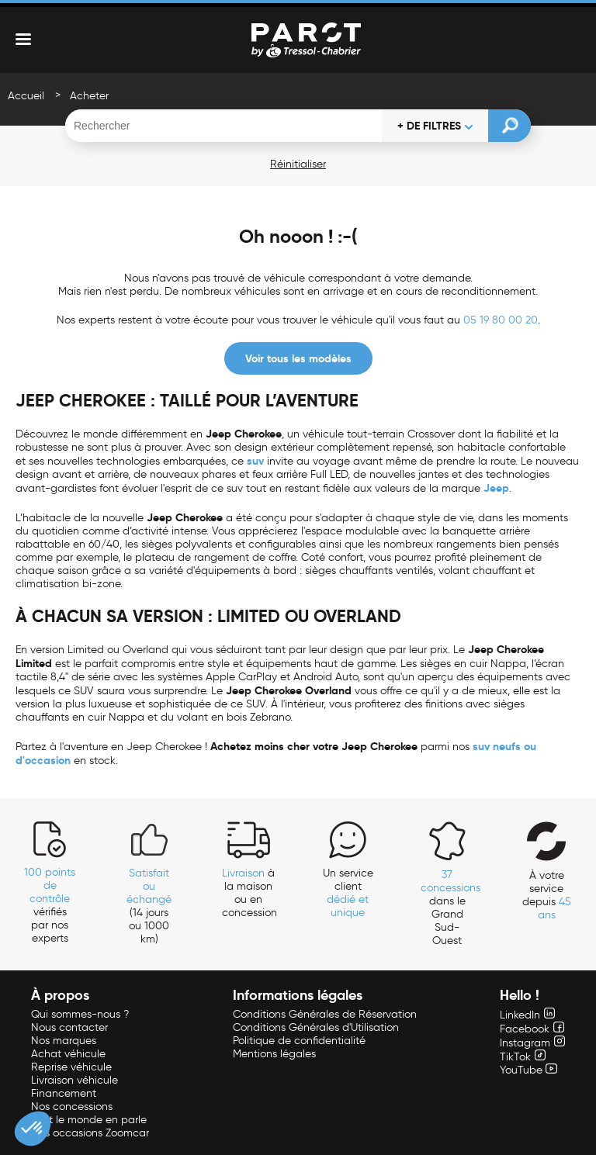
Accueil (26, 95)
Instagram (532, 1043)
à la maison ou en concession (249, 892)
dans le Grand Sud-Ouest (450, 907)
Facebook (532, 1029)
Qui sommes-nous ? (80, 1014)
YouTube (528, 1070)
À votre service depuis (546, 895)
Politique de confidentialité (299, 1040)
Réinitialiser (298, 164)
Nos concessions (72, 1106)
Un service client (348, 892)
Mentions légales (274, 1053)
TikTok (523, 1056)
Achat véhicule (68, 1053)
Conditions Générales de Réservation (325, 1014)
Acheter (89, 95)
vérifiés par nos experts (49, 905)
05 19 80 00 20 (500, 320)
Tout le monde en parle (89, 1119)
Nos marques (63, 1040)
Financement (63, 1093)
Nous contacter (69, 1027)
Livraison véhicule (74, 1080)
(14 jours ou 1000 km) (149, 906)
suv (255, 461)
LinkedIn (527, 1015)
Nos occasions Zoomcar (90, 1132)
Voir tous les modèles (298, 358)
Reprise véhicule (71, 1067)
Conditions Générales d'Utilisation (316, 1027)
